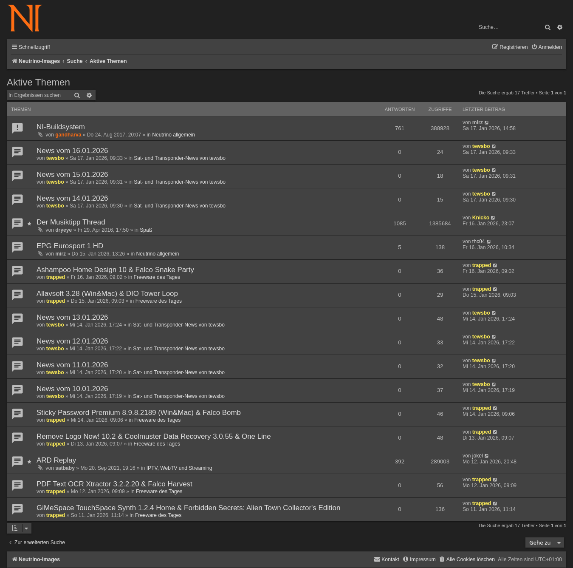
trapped (55, 277)
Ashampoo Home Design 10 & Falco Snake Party (115, 270)
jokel (477, 456)
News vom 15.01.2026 (72, 174)
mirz (477, 122)
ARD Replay (56, 460)
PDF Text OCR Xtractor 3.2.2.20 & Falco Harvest (114, 484)
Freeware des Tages (157, 277)
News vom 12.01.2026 (72, 341)
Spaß (146, 230)
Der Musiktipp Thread (71, 222)
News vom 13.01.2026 (72, 317)
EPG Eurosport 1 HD (70, 246)
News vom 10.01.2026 (72, 389)
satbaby (65, 468)
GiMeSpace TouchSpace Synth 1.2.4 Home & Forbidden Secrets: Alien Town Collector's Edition (188, 508)
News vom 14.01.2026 (72, 198)
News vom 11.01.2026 (72, 365)
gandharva (68, 135)
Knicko (480, 218)
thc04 (478, 241)
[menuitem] (546, 47)
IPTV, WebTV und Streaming (179, 468)
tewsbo (55, 158)
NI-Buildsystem (61, 127)
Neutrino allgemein (173, 135)
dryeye (63, 230)
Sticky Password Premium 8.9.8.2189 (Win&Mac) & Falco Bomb (139, 413)
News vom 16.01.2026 (72, 151)
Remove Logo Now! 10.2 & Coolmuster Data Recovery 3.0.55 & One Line (154, 436)
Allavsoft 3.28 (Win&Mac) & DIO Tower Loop (107, 294)
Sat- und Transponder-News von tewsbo (180, 158)
